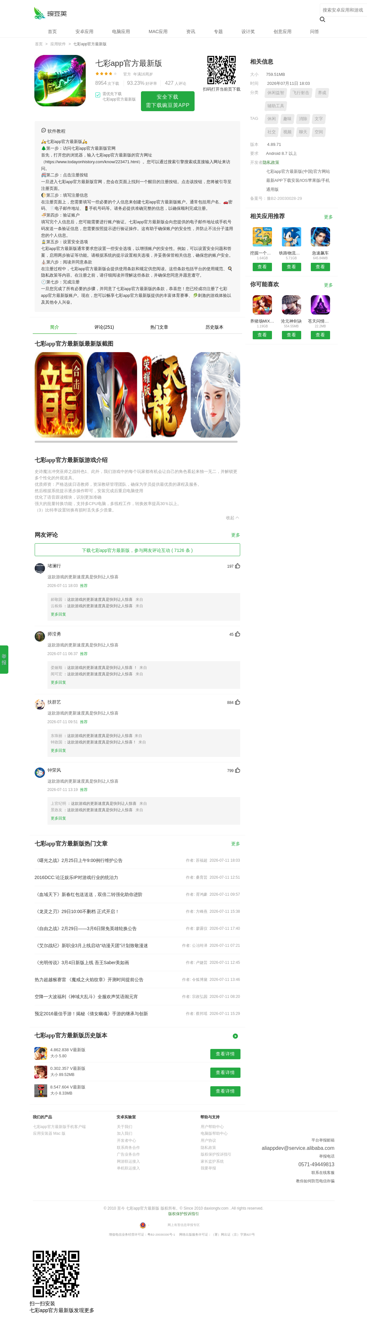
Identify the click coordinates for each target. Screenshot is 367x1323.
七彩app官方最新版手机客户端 (59, 1126)
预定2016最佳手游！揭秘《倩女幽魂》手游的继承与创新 (91, 1013)
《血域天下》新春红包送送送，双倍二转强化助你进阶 (89, 894)
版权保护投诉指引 (216, 1154)
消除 (303, 118)
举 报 (4, 659)
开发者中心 (126, 1140)
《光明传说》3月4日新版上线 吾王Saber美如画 (82, 962)
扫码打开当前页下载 (221, 89)
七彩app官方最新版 (50, 13)
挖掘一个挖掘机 (262, 253)
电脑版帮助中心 (214, 1133)
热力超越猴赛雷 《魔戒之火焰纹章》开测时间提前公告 (89, 979)
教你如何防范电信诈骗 (315, 1181)
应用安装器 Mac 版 (49, 1133)
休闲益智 (275, 92)
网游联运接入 (128, 1161)
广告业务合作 (128, 1154)
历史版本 (214, 327)
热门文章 (159, 327)
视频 (287, 131)
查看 (262, 266)
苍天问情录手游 (320, 321)
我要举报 (208, 1168)
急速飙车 (320, 253)
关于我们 (124, 1126)
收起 (233, 517)
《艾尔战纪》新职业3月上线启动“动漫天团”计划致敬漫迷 (91, 945)
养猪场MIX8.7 (262, 321)
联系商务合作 (128, 1147)
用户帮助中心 (212, 1126)
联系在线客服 (323, 1172)
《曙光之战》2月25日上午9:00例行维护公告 (79, 860)
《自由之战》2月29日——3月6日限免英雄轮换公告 (86, 928)
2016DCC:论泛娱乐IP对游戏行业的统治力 (76, 877)
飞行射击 (301, 92)
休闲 (271, 118)
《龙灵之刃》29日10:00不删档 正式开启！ (77, 911)
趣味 (287, 118)
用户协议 (208, 1140)
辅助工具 (275, 105)
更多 (235, 535)
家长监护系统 (212, 1161)
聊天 (303, 131)
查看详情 (225, 1053)
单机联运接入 (128, 1168)
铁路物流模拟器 (291, 253)
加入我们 (124, 1133)
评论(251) (104, 327)
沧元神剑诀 (291, 321)
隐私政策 (271, 162)
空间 (319, 131)
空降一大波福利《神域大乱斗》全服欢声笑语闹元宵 (86, 996)
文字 (319, 118)
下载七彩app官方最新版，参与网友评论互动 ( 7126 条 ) (137, 550)
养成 (322, 92)
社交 (271, 131)
